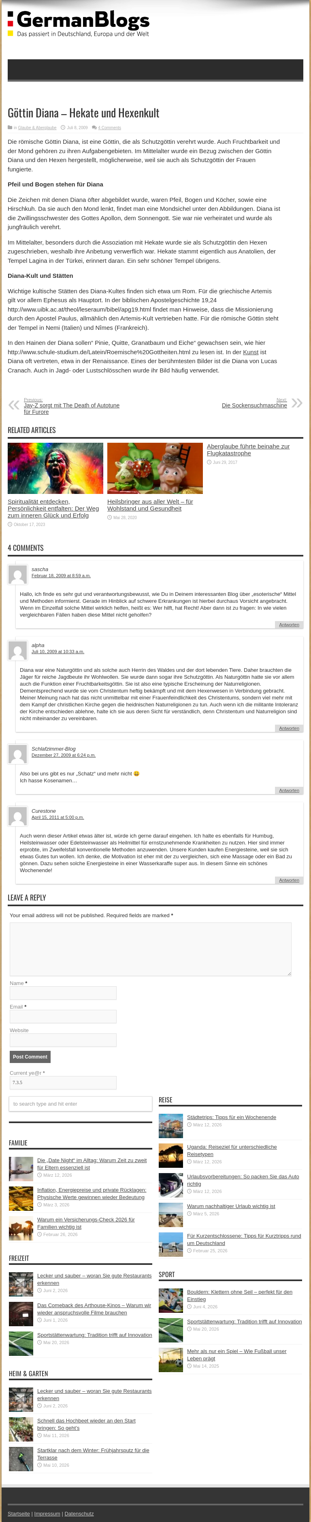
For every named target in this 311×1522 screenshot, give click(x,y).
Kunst (250, 352)
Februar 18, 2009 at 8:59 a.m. (61, 575)
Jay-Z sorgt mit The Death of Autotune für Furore (73, 406)
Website (19, 1030)
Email (16, 1007)
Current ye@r (27, 1073)
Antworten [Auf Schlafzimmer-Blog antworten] (289, 790)
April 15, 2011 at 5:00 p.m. (58, 817)
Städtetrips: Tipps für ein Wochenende (231, 1117)
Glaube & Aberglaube (37, 128)
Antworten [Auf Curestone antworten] (289, 880)
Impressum (47, 1514)
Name (17, 983)
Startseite (19, 1514)
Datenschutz (79, 1514)
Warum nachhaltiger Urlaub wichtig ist (231, 1206)
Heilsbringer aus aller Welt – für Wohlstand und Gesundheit (150, 505)
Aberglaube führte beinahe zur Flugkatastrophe (248, 450)
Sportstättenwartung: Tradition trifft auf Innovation (94, 1335)
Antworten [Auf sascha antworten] (289, 624)
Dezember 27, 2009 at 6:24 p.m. (64, 755)
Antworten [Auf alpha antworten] (289, 728)
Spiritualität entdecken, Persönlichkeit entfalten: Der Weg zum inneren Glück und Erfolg (53, 508)
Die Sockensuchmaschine (237, 403)
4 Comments (109, 128)
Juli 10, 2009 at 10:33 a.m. (58, 651)
